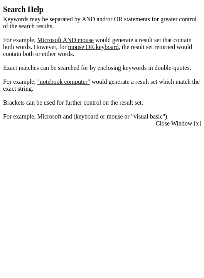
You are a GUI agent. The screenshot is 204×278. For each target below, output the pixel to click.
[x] (178, 123)
